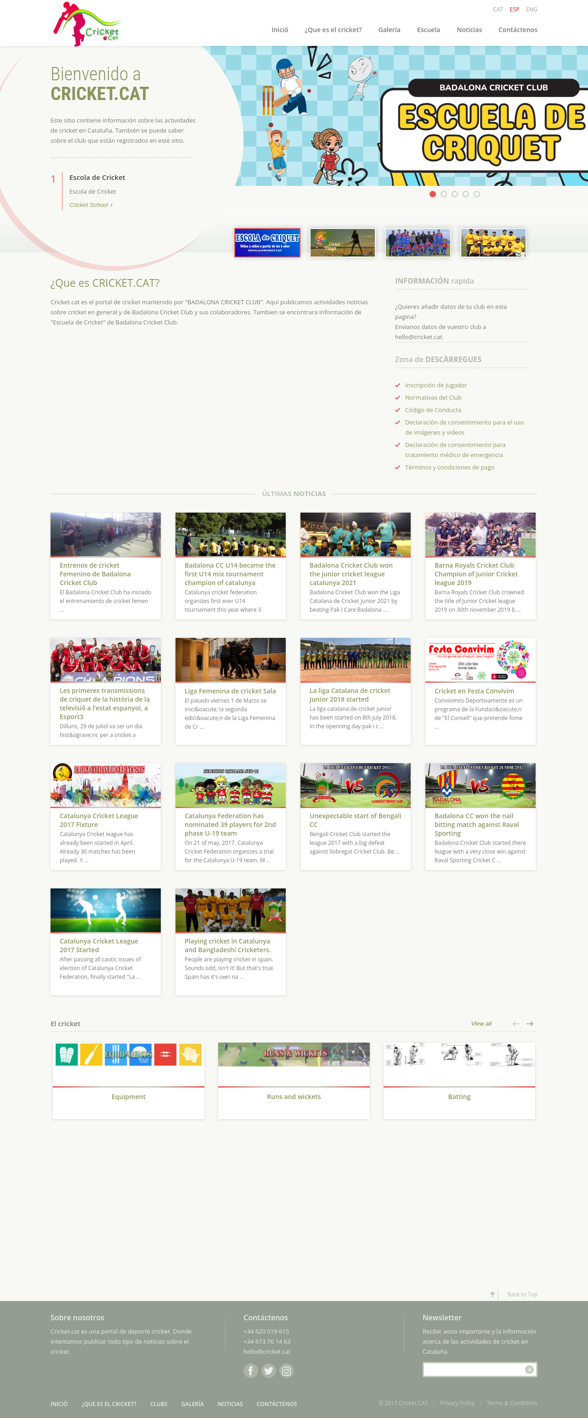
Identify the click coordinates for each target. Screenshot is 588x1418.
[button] (517, 1024)
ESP (514, 9)
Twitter (268, 1370)
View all (481, 1023)
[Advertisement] (129, 1209)
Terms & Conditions (512, 1403)
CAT (498, 9)
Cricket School (88, 205)
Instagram (286, 1370)
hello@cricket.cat (267, 1351)
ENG (531, 9)
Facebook (250, 1370)
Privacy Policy (457, 1403)
